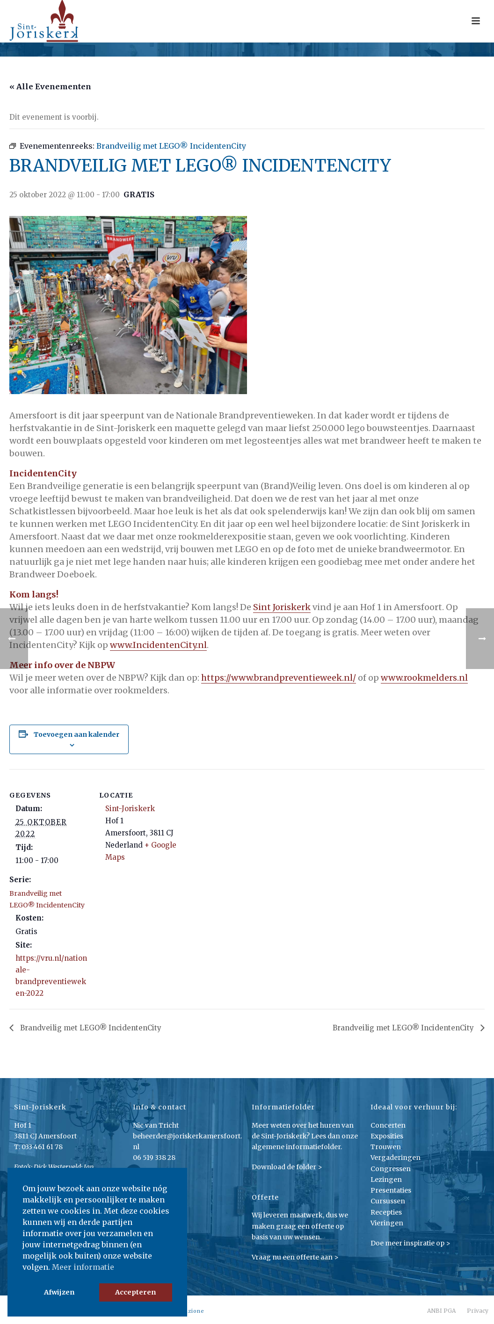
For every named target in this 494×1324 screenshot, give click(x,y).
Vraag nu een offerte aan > (295, 1257)
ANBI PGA (441, 1310)
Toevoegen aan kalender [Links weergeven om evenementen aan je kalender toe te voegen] (76, 734)
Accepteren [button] (135, 1292)
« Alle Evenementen (50, 86)
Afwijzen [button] (59, 1292)
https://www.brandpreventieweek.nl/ (278, 677)
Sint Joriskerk (282, 607)
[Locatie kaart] (238, 833)
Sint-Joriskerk (130, 808)
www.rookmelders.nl (424, 677)
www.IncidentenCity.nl (158, 645)
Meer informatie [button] (83, 1267)
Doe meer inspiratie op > (410, 1243)
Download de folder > (287, 1167)
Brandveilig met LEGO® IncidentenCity (89, 1027)
